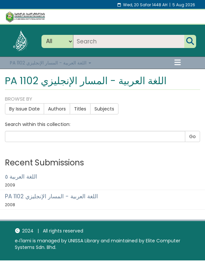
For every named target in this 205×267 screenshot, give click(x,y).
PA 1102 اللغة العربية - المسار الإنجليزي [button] (50, 63)
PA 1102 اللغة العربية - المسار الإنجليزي (51, 196)
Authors (57, 109)
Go (192, 136)
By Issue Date (24, 109)
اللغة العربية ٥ (21, 177)
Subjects (104, 109)
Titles (80, 109)
